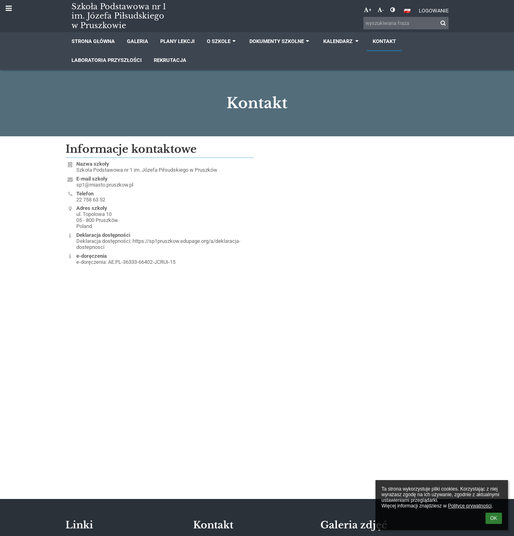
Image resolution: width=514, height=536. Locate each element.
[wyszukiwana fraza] (406, 23)
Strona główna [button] (93, 41)
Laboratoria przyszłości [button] (106, 60)
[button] (407, 11)
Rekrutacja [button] (170, 60)
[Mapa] (354, 236)
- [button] (380, 10)
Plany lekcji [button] (177, 41)
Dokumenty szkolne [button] (280, 41)
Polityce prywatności (470, 506)
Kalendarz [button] (342, 41)
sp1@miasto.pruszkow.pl (104, 185)
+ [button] (367, 10)
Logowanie (434, 11)
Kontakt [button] (384, 41)
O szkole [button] (222, 41)
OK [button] (493, 518)
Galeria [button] (137, 41)
